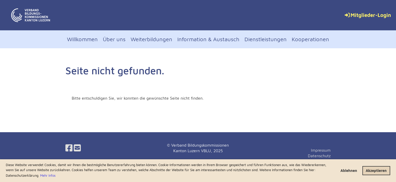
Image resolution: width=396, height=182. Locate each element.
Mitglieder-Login (367, 15)
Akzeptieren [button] (376, 170)
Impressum (321, 150)
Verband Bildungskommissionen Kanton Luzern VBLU (145, 15)
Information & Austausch (208, 39)
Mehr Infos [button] (48, 175)
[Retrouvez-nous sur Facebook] (68, 148)
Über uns (114, 39)
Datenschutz (319, 155)
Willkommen (82, 39)
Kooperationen (310, 39)
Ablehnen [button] (348, 170)
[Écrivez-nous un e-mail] (77, 148)
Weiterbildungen (151, 39)
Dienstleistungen (265, 39)
